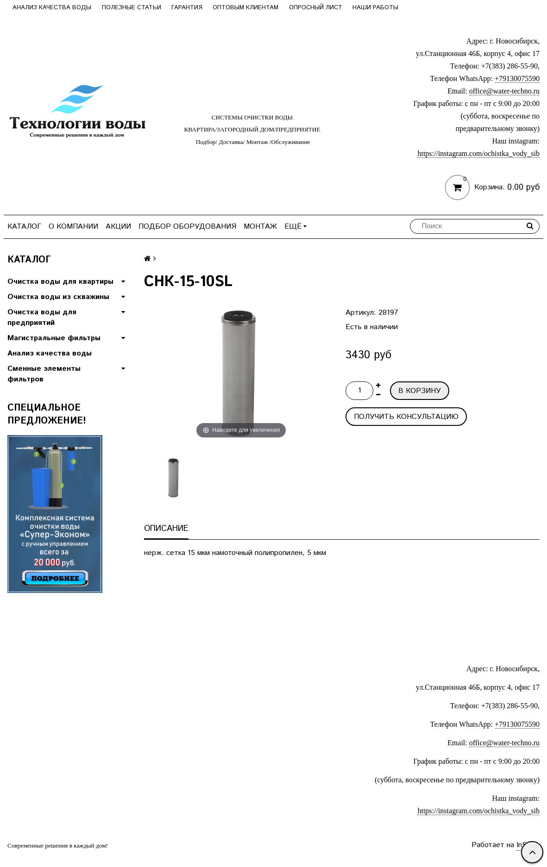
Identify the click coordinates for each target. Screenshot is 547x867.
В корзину (419, 391)
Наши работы (375, 7)
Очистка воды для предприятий (41, 317)
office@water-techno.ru (504, 91)
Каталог (24, 226)
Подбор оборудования (187, 226)
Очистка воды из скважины (58, 297)
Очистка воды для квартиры (60, 281)
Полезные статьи (131, 7)
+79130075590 (517, 78)
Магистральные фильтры (54, 338)
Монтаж (260, 226)
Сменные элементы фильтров (44, 374)
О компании (73, 226)
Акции (118, 226)
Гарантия (186, 7)
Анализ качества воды (52, 7)
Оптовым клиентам (245, 7)
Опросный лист (315, 7)
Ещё (295, 226)
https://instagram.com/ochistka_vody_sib (478, 153)
